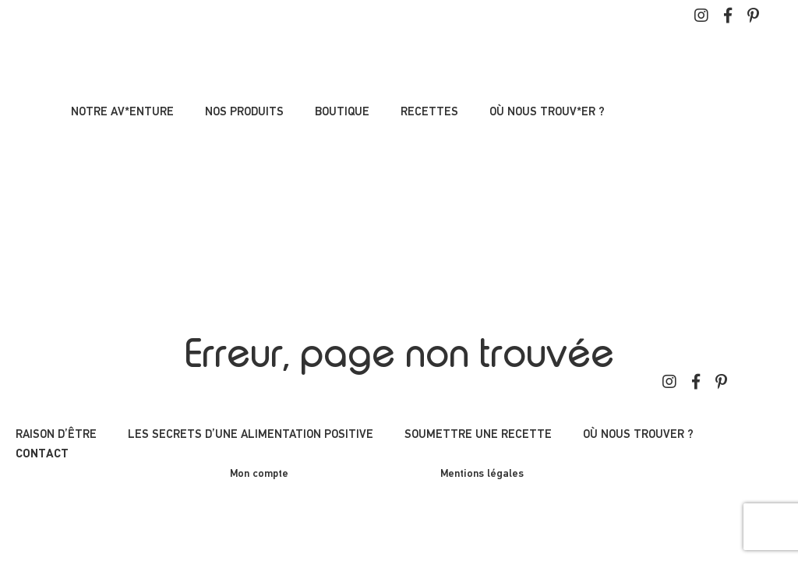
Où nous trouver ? (638, 434)
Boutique (342, 112)
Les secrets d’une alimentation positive (250, 434)
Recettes (429, 112)
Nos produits (244, 112)
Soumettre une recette (478, 434)
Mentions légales (482, 473)
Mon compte (259, 473)
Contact (42, 454)
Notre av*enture (122, 112)
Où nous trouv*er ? (547, 112)
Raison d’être (56, 434)
